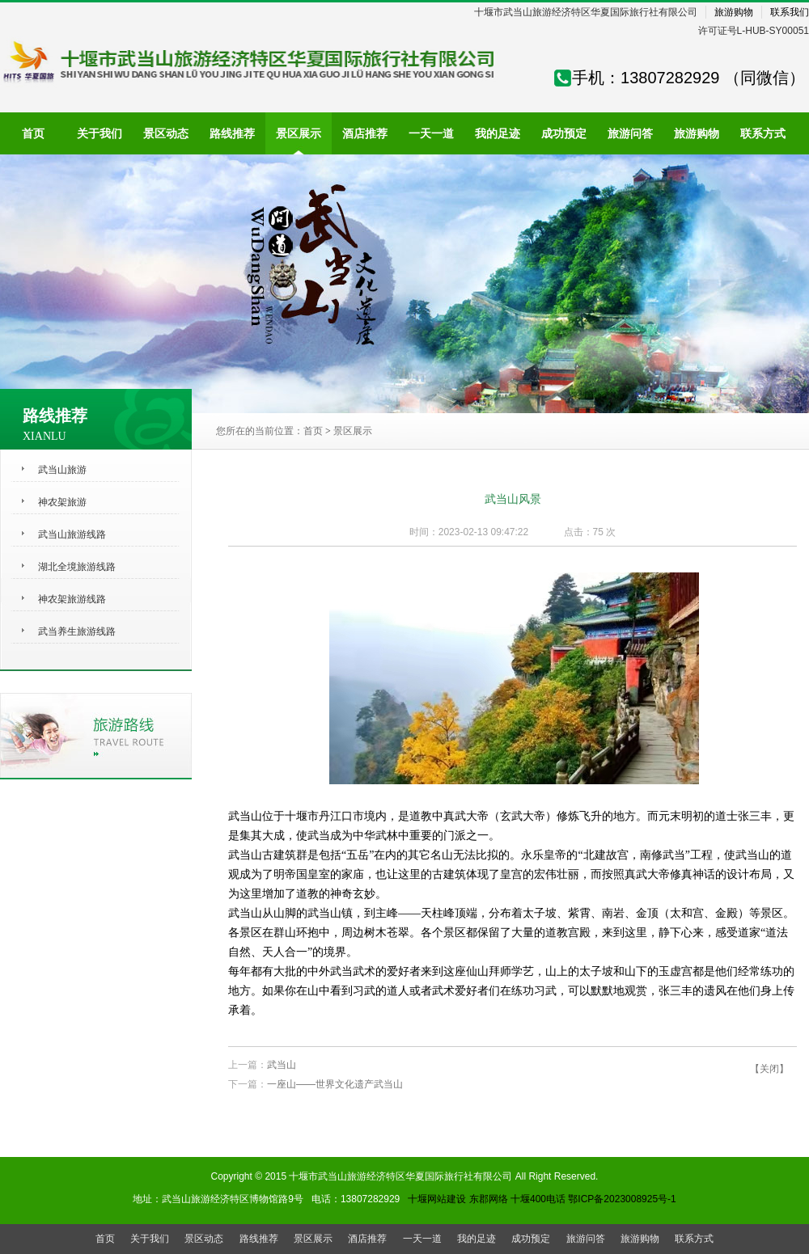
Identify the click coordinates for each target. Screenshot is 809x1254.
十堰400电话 (537, 1199)
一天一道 (422, 1238)
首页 (313, 431)
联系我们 (789, 12)
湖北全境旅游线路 (77, 566)
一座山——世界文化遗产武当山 (335, 1084)
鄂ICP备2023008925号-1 (622, 1199)
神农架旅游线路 (72, 599)
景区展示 (352, 431)
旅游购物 (733, 12)
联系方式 (694, 1238)
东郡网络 (488, 1199)
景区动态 (203, 1238)
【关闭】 (769, 1069)
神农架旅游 (62, 502)
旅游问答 (585, 1238)
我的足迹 (476, 1238)
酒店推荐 (367, 1238)
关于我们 (149, 1238)
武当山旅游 (62, 469)
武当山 (281, 1064)
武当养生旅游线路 (77, 631)
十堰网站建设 (437, 1199)
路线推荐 (258, 1238)
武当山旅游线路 (72, 534)
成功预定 (530, 1238)
